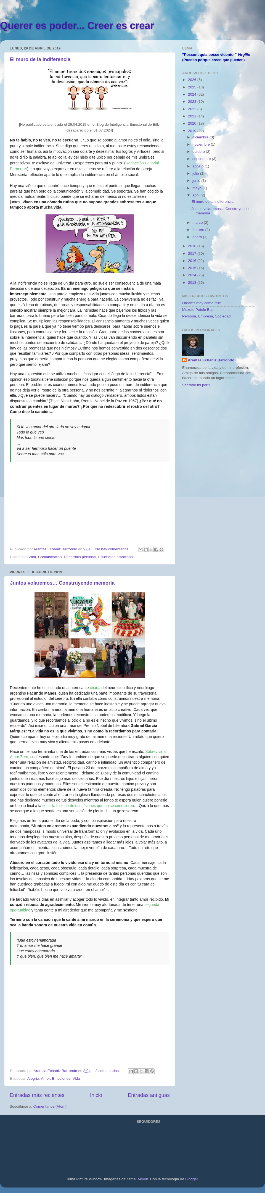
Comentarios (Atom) (50, 1106)
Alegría (33, 1078)
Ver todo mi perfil (196, 385)
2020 (192, 123)
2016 (192, 261)
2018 (192, 246)
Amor (31, 557)
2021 (192, 116)
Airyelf (142, 1179)
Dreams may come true (201, 303)
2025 (192, 87)
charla (95, 687)
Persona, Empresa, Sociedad (206, 316)
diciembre (201, 137)
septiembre (202, 159)
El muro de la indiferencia (40, 59)
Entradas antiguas (149, 1095)
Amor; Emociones (56, 1078)
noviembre (201, 144)
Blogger (191, 1179)
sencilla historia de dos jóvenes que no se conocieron (88, 805)
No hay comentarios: (113, 549)
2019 (192, 131)
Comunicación (50, 557)
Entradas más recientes (37, 1095)
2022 (192, 109)
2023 (192, 101)
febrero (198, 230)
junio (196, 180)
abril (196, 195)
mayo (197, 188)
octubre (199, 151)
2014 (192, 275)
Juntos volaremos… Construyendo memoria (62, 583)
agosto (198, 166)
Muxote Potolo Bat (197, 310)
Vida (76, 1078)
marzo (198, 222)
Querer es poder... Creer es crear (77, 25)
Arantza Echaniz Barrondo (211, 360)
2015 (192, 268)
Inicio (96, 1095)
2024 (192, 94)
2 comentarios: (108, 1071)
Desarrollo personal (80, 557)
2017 (192, 253)
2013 (192, 282)
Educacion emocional (116, 557)
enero (197, 237)
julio (196, 173)
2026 (192, 80)
